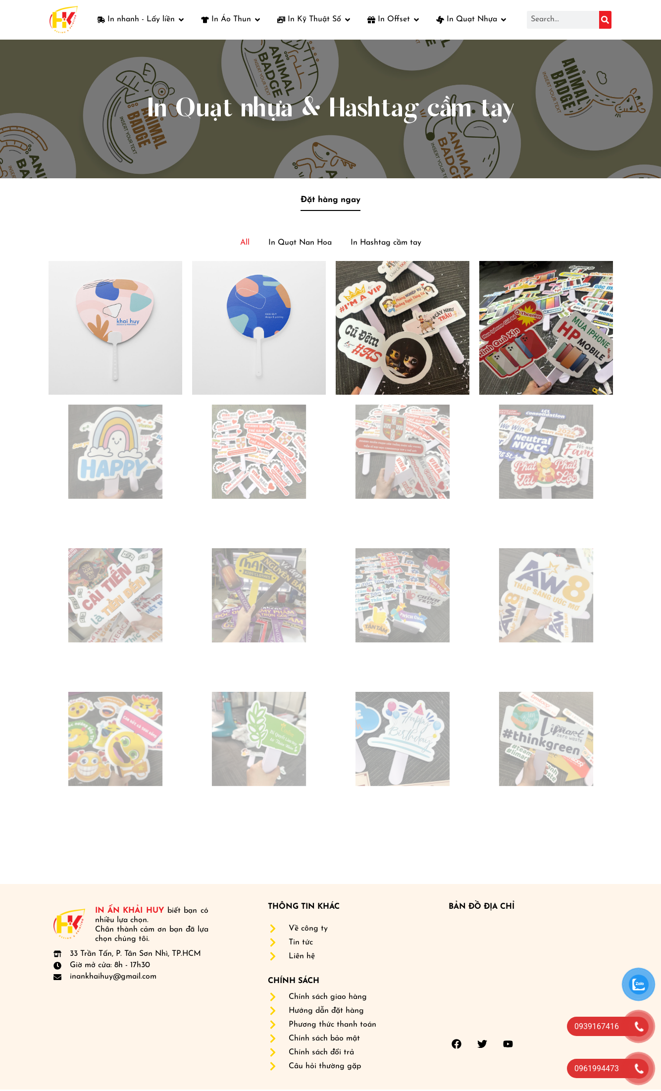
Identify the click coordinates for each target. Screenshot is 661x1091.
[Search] (605, 20)
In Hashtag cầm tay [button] (386, 244)
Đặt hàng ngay (331, 201)
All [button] (245, 244)
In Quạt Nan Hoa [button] (300, 244)
